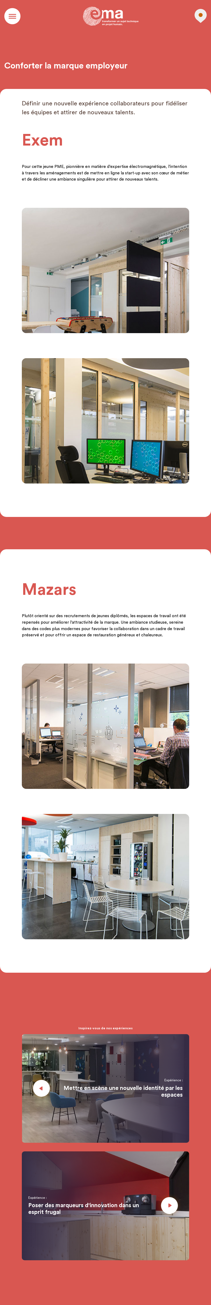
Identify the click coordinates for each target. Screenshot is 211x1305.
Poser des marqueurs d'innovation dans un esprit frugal (83, 1209)
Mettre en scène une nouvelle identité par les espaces (123, 1091)
